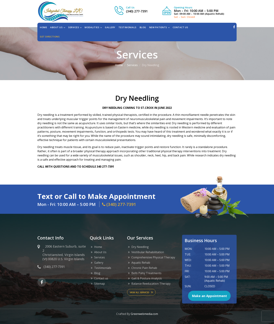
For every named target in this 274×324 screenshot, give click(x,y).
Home (43, 27)
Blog (97, 273)
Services (132, 65)
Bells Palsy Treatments (146, 273)
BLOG (143, 27)
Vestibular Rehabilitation (147, 252)
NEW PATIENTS (158, 27)
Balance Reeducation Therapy (151, 284)
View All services (141, 292)
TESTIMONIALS (127, 27)
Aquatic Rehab (140, 263)
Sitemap (99, 284)
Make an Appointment (209, 296)
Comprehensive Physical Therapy (153, 257)
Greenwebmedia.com (144, 314)
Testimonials (102, 268)
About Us (100, 252)
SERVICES (73, 27)
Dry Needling (140, 247)
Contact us (101, 278)
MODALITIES (92, 27)
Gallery (98, 263)
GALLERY (110, 27)
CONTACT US (180, 27)
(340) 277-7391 (137, 11)
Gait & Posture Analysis (146, 278)
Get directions (50, 36)
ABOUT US (56, 27)
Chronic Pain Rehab (144, 268)
